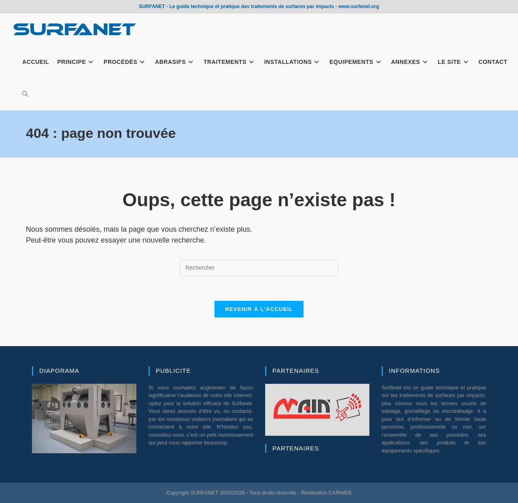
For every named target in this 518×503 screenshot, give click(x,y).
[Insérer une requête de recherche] (259, 268)
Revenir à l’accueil (259, 309)
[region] (84, 418)
